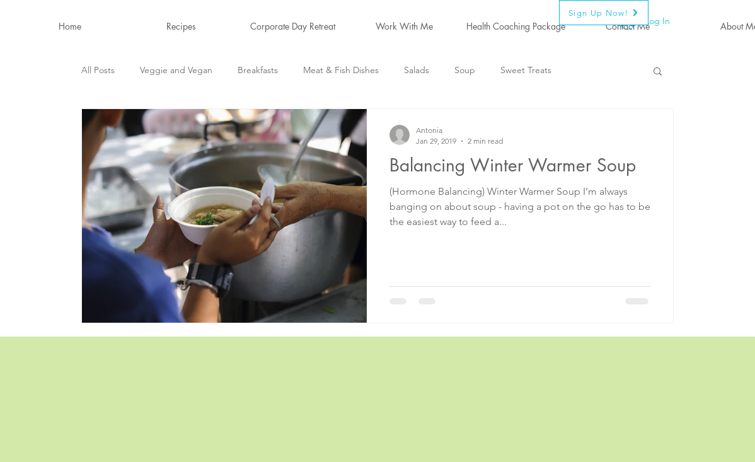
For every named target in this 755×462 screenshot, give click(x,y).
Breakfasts (258, 70)
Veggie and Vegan (176, 70)
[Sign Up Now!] (603, 12)
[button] (658, 72)
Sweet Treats (525, 70)
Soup (464, 70)
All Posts (98, 70)
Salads (416, 70)
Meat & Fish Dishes (341, 70)
